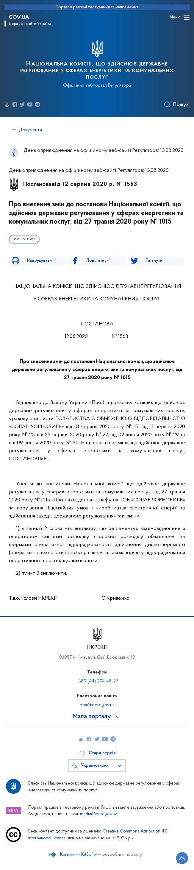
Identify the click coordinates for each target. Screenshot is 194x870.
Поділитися (97, 260)
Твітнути (154, 260)
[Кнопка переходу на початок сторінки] (182, 858)
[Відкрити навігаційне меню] (187, 18)
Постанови (24, 239)
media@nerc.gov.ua (98, 814)
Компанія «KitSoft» (78, 854)
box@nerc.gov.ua (97, 705)
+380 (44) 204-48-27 (97, 681)
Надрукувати (39, 260)
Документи (30, 130)
